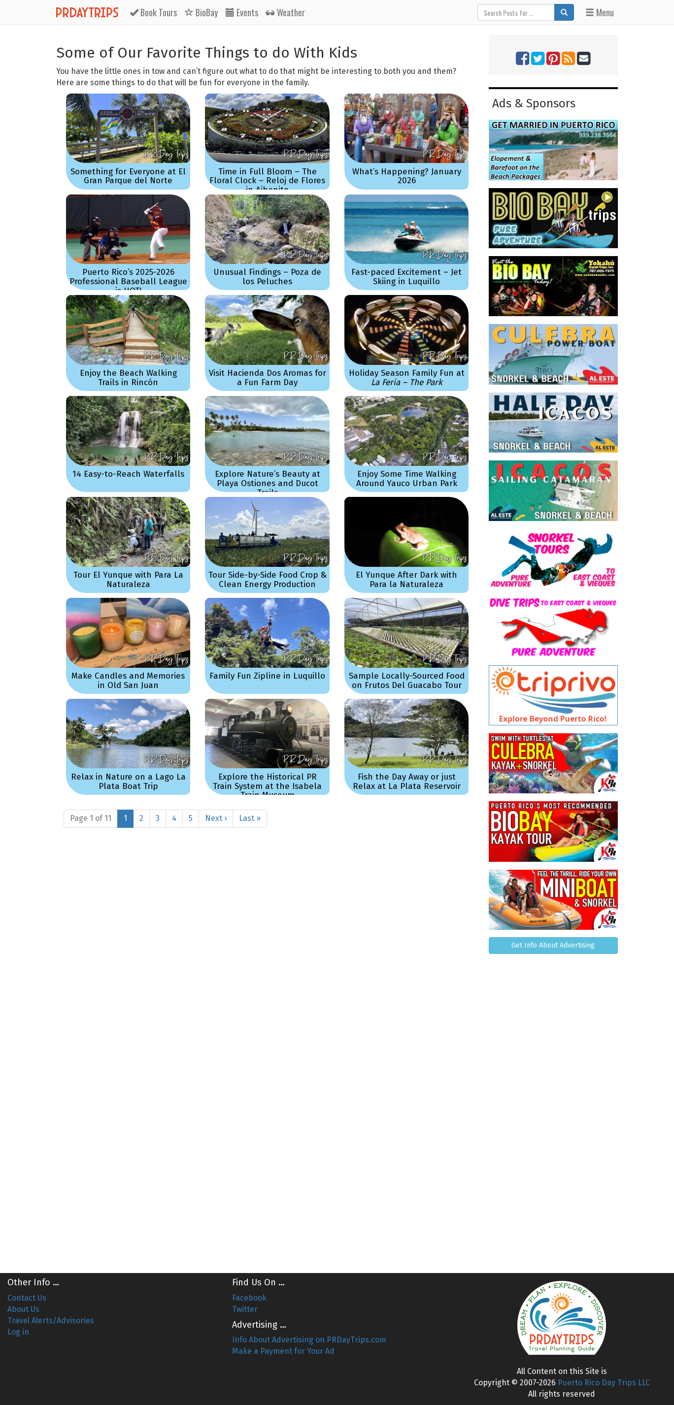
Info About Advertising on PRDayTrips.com (309, 1339)
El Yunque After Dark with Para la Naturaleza (406, 579)
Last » (250, 818)
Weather (285, 12)
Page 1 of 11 (90, 818)
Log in (18, 1332)
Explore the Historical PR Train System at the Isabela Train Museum (267, 786)
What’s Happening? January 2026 (406, 176)
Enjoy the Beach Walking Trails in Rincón (128, 378)
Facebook (249, 1298)
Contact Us (26, 1298)
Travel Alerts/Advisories (50, 1320)
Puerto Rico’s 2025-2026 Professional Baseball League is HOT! (128, 281)
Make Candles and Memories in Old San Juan (128, 680)
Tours (153, 12)
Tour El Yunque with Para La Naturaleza (128, 579)
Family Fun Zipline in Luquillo (267, 676)
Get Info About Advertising (553, 945)
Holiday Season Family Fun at (407, 378)
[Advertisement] (553, 1109)
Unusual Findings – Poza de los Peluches (267, 277)
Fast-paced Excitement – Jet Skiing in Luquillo (406, 277)
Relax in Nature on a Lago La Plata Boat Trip (128, 781)
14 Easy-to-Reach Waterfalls (128, 474)
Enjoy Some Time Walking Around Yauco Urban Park (406, 479)
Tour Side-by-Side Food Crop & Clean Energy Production (267, 579)
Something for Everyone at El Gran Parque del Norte (128, 176)
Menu (599, 12)
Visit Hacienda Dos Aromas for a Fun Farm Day (267, 378)
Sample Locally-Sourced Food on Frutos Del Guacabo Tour (407, 680)
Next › (216, 818)
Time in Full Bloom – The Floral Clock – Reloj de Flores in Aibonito (267, 180)
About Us (23, 1309)
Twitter (245, 1309)
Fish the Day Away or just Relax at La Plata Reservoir (407, 781)
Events (242, 12)
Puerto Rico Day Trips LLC (604, 1382)
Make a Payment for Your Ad (283, 1351)
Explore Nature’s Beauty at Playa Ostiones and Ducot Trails (267, 483)
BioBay (201, 12)
